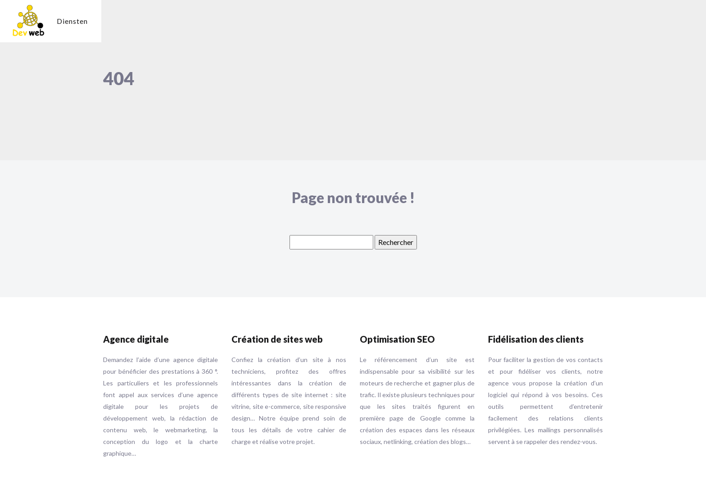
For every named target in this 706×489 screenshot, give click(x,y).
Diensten (72, 21)
